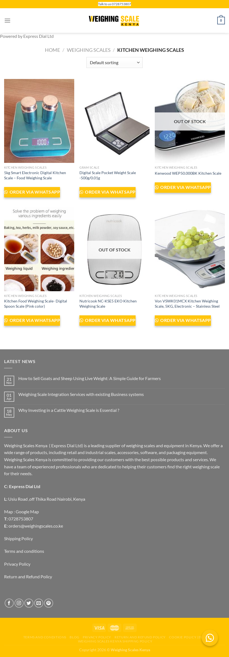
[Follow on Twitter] (28, 603)
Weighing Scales (89, 50)
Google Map (27, 511)
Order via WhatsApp (34, 191)
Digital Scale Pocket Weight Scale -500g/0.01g (107, 175)
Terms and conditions (24, 551)
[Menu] (7, 20)
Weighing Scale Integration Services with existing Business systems (81, 394)
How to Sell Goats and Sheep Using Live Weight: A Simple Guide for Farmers (89, 378)
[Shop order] (114, 62)
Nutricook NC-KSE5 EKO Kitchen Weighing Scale (108, 303)
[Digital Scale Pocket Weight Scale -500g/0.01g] (114, 121)
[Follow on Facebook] (9, 603)
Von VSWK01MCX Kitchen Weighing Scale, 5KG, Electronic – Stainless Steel (187, 303)
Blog (74, 637)
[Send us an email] (38, 603)
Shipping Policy (18, 538)
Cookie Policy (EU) (186, 637)
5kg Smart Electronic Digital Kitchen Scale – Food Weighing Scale (35, 175)
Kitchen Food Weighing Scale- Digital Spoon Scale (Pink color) (35, 303)
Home (52, 50)
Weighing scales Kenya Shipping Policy (115, 641)
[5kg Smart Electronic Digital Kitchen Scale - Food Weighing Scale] (39, 121)
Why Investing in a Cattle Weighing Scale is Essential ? (68, 410)
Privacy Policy (17, 564)
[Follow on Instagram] (19, 603)
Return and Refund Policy (28, 576)
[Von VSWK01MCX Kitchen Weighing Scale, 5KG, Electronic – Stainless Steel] (190, 249)
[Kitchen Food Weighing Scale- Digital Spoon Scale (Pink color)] (39, 249)
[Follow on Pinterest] (48, 603)
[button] (210, 638)
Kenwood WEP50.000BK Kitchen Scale (188, 173)
